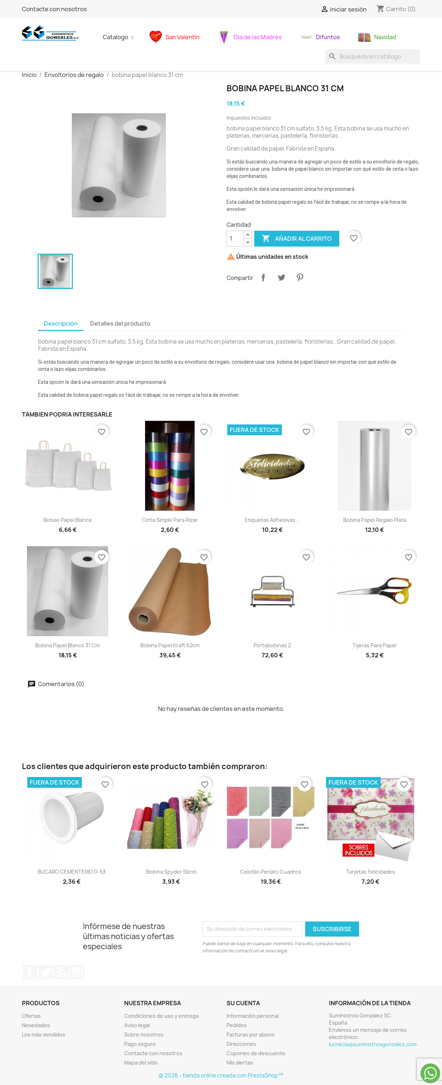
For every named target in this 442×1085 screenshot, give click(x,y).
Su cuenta (243, 1003)
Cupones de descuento (256, 1053)
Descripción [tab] (61, 323)
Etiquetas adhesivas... (272, 519)
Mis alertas (240, 1062)
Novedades (36, 1025)
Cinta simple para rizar (170, 519)
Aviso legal (137, 1025)
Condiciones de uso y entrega (161, 1015)
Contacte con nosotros (54, 9)
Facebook (30, 972)
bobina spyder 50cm (171, 871)
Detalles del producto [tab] (120, 323)
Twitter (45, 972)
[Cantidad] (235, 239)
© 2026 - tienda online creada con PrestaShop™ (221, 1075)
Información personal (253, 1015)
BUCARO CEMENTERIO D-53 (72, 871)
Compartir (263, 277)
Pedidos (237, 1025)
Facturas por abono (251, 1034)
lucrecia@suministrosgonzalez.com (373, 1044)
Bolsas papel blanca (67, 519)
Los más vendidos (43, 1034)
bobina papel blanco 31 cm (67, 645)
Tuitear (281, 277)
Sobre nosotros (143, 1034)
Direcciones (241, 1043)
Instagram (77, 972)
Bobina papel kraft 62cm (170, 645)
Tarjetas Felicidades (370, 871)
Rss (61, 972)
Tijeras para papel (374, 645)
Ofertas (31, 1015)
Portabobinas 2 (272, 645)
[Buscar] (372, 56)
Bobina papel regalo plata (374, 519)
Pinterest (300, 277)
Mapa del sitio (141, 1062)
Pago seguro (140, 1043)
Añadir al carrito (297, 238)
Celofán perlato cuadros (270, 871)
